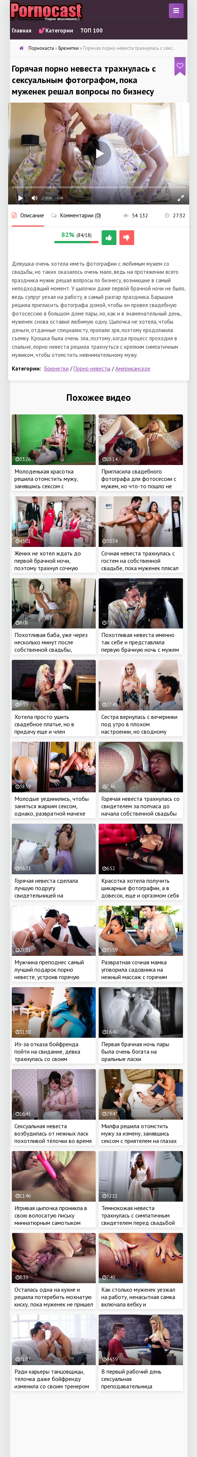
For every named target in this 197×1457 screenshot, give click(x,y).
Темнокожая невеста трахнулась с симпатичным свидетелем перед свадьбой (138, 1215)
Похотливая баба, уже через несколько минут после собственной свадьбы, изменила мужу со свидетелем (53, 646)
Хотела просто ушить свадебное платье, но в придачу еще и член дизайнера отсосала (44, 728)
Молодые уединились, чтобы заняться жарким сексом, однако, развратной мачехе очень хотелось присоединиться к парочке (51, 813)
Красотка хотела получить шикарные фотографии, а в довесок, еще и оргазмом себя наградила (140, 891)
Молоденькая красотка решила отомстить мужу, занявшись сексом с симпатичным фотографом (48, 482)
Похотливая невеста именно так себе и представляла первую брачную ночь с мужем (140, 642)
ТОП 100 (91, 30)
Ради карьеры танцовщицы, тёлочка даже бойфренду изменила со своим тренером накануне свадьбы (51, 1382)
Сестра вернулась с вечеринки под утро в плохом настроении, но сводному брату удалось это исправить (139, 728)
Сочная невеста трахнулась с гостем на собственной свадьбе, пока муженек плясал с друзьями (140, 564)
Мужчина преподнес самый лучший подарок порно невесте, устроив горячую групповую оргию (49, 973)
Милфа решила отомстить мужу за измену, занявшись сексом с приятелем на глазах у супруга (139, 1137)
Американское (132, 368)
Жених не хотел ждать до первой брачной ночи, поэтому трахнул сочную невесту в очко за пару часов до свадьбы (51, 568)
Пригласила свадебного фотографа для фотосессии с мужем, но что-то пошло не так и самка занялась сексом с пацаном (139, 486)
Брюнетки (56, 368)
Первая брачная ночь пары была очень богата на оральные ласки (135, 1051)
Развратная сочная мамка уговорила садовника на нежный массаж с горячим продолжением (134, 973)
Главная (21, 30)
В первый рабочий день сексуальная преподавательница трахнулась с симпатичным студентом (135, 1386)
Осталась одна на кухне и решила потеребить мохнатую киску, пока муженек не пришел (53, 1297)
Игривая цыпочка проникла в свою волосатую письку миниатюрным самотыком (50, 1215)
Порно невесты (92, 368)
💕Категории (55, 30)
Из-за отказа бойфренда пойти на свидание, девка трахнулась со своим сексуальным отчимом (47, 1055)
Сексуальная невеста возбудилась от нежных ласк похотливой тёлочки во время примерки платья (53, 1137)
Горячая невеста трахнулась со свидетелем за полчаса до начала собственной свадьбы (140, 806)
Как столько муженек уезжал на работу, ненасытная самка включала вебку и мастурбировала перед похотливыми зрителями (138, 1304)
